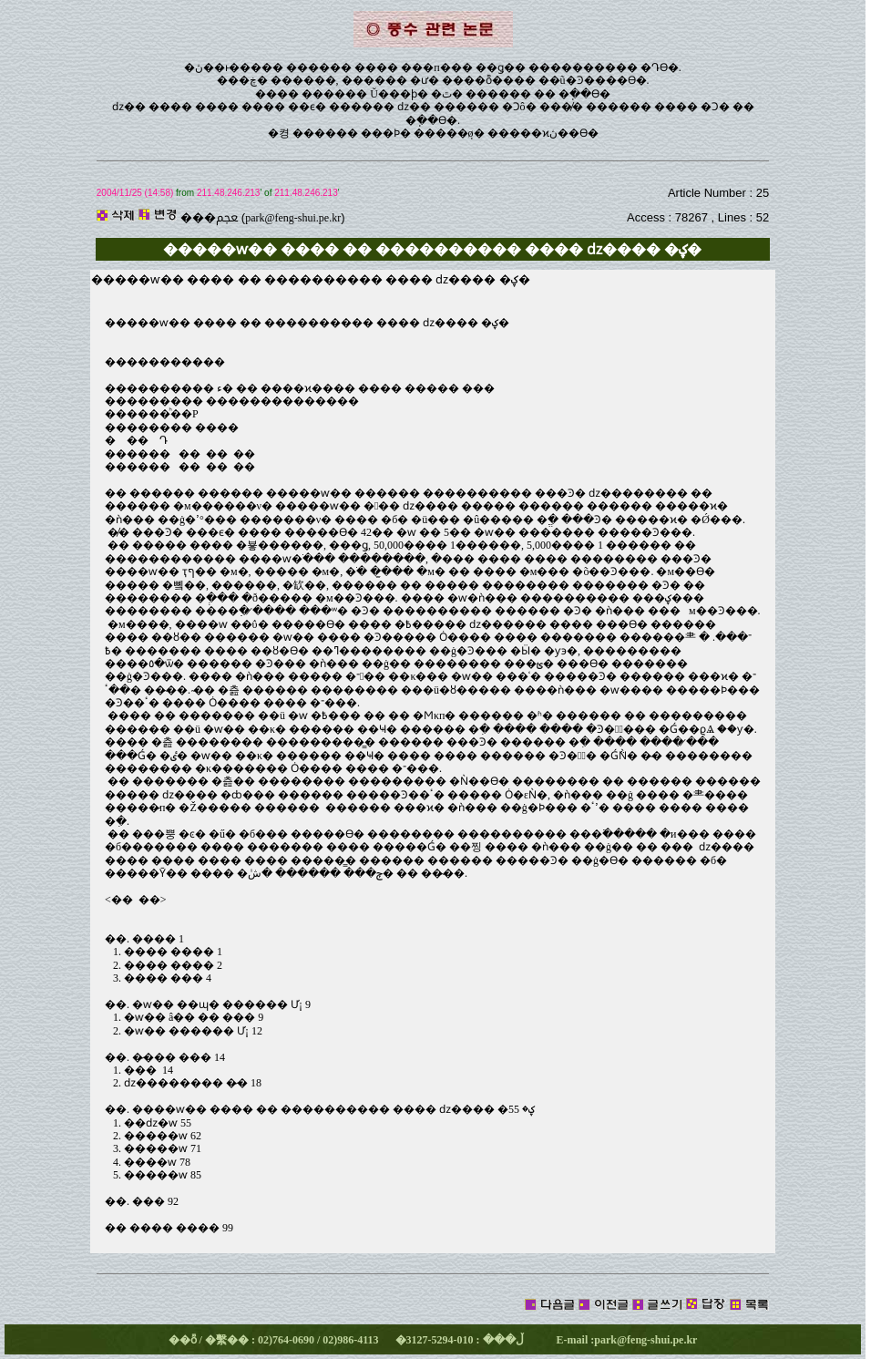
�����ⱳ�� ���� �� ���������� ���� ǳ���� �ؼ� (307, 322)
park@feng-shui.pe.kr (293, 217)
